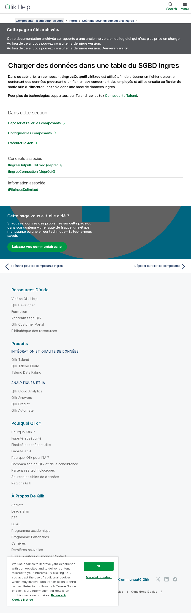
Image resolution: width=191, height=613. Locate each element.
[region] (62, 581)
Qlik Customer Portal (27, 324)
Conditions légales (144, 591)
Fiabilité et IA (21, 451)
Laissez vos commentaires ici (37, 246)
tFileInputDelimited (23, 189)
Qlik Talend (20, 360)
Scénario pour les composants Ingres (108, 20)
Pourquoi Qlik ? (23, 432)
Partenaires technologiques (33, 470)
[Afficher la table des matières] (9, 20)
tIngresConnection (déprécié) (31, 171)
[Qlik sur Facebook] (175, 579)
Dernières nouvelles (27, 550)
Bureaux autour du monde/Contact (38, 556)
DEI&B (16, 524)
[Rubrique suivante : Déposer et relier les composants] (142, 267)
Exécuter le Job (20, 143)
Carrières (18, 543)
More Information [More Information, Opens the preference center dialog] (99, 577)
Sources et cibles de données (35, 477)
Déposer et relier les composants (34, 123)
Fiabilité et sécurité (26, 438)
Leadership (20, 511)
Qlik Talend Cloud (25, 366)
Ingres (73, 20)
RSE (14, 518)
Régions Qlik (21, 483)
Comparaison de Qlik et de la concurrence (44, 464)
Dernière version (115, 48)
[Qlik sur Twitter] (158, 579)
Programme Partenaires (30, 537)
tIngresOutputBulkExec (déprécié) (35, 165)
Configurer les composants (30, 133)
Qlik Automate (22, 410)
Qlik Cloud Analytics (26, 391)
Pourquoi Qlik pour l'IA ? (30, 457)
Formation (19, 311)
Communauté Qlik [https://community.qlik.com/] (133, 579)
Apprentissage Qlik (26, 318)
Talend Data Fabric (26, 372)
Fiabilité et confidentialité (31, 445)
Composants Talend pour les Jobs (39, 20)
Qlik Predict (20, 404)
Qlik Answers (21, 398)
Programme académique (31, 530)
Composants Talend (121, 95)
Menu (185, 9)
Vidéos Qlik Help (24, 299)
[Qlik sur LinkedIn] (166, 579)
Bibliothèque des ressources (34, 331)
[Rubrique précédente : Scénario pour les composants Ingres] (48, 267)
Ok (99, 566)
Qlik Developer (23, 305)
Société (17, 505)
